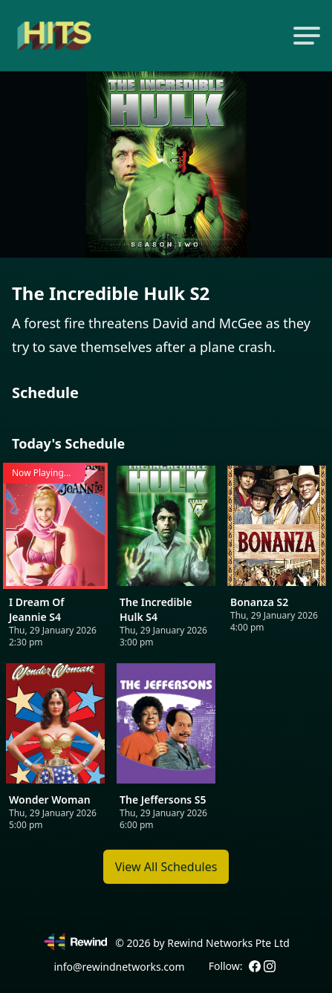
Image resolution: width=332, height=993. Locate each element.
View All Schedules (166, 867)
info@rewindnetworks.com (118, 967)
